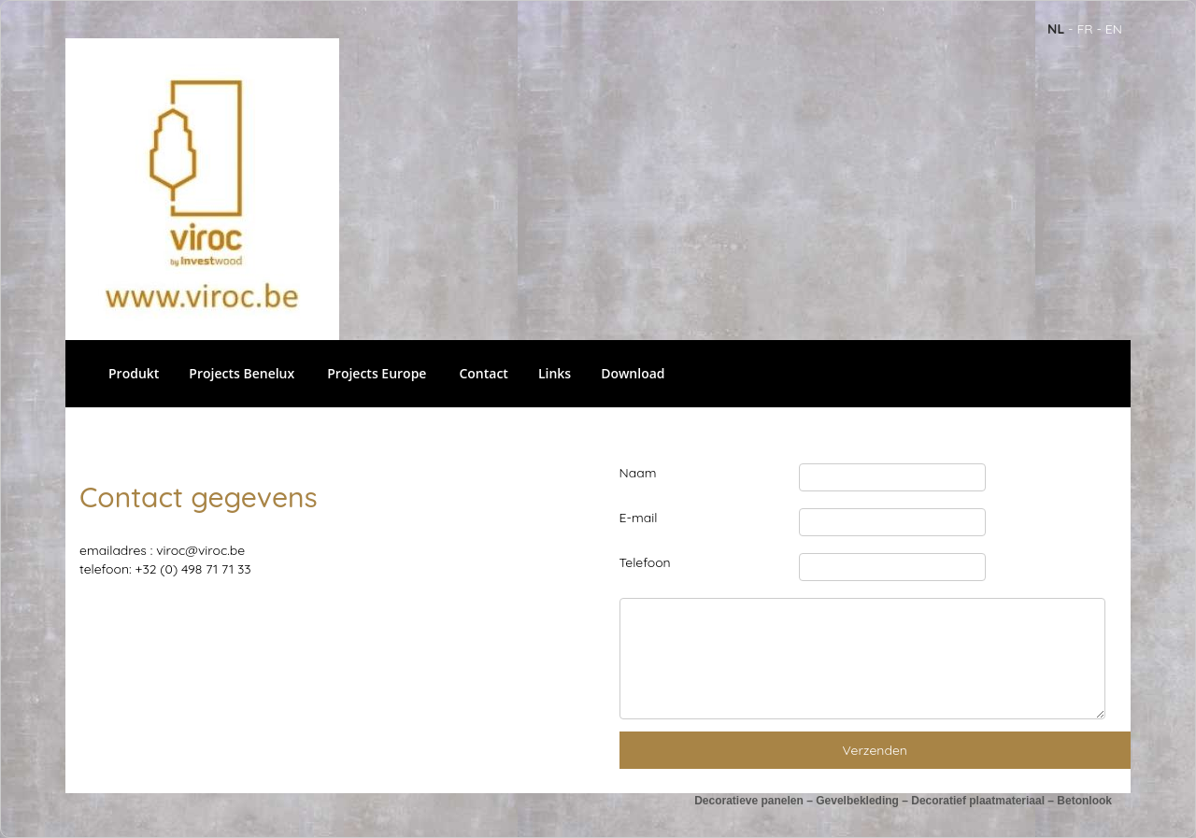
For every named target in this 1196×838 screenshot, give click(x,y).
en (1113, 29)
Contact (483, 373)
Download (632, 373)
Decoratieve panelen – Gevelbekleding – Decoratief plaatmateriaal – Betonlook (903, 800)
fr (1084, 29)
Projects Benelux (241, 373)
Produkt (133, 373)
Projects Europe (376, 373)
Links (554, 373)
